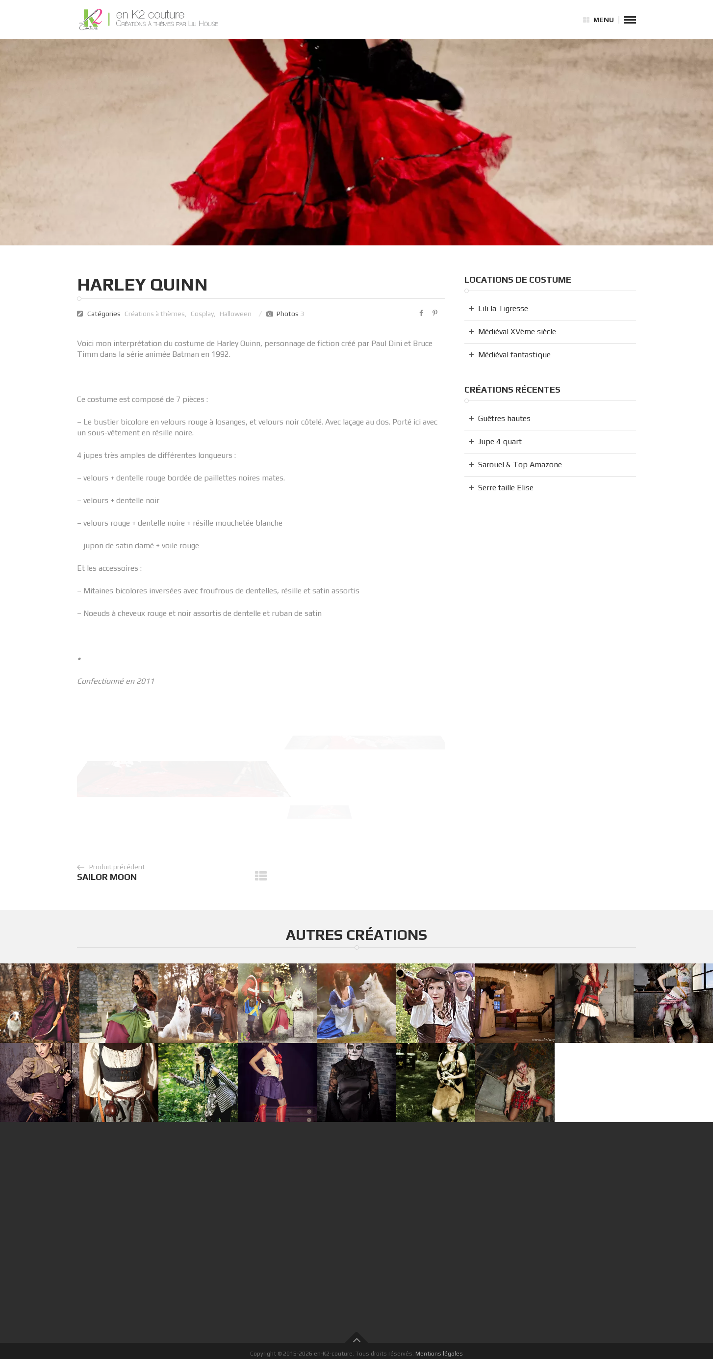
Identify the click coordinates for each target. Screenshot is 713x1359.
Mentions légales (439, 1353)
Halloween (236, 314)
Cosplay (202, 314)
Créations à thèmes (155, 314)
